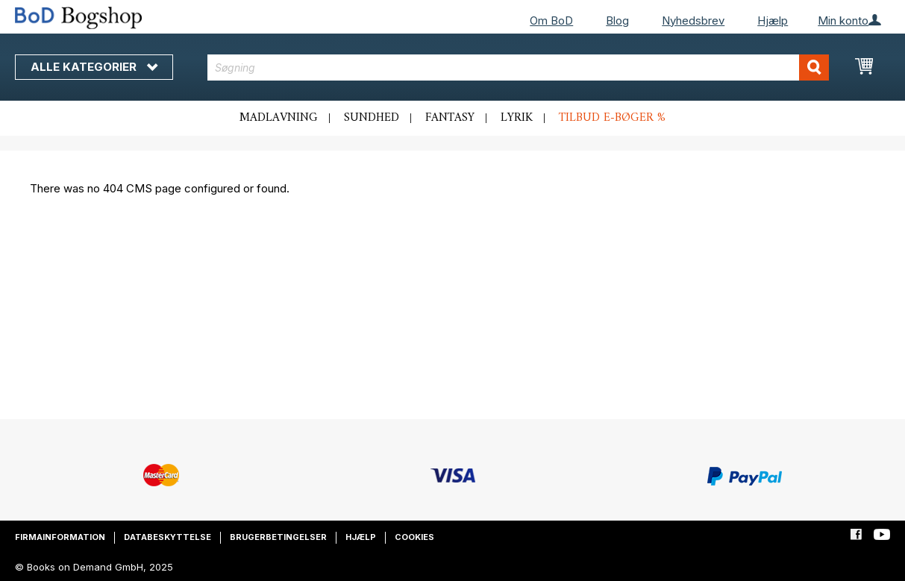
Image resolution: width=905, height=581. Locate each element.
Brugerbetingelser (278, 537)
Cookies (414, 537)
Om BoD (551, 20)
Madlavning (278, 117)
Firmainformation (60, 537)
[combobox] (518, 67)
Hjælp (772, 20)
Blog (617, 20)
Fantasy (450, 117)
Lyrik (517, 117)
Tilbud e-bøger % (612, 117)
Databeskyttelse (167, 537)
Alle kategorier (94, 67)
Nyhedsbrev (693, 20)
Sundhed (371, 117)
